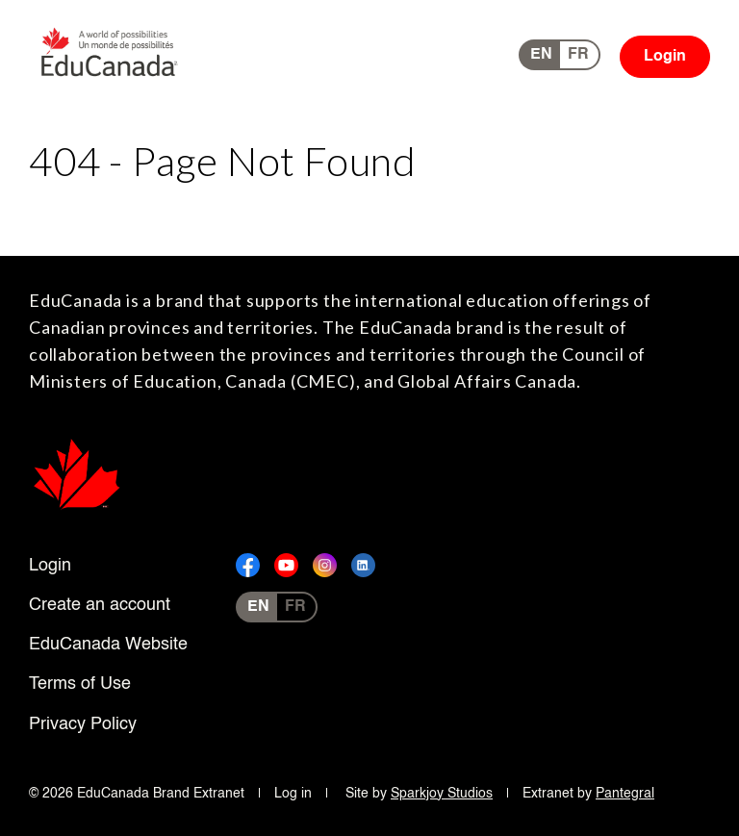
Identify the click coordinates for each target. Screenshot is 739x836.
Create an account (99, 605)
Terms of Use (80, 684)
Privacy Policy (83, 724)
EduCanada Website (108, 644)
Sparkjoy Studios (442, 793)
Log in (293, 793)
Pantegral (625, 793)
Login (665, 56)
